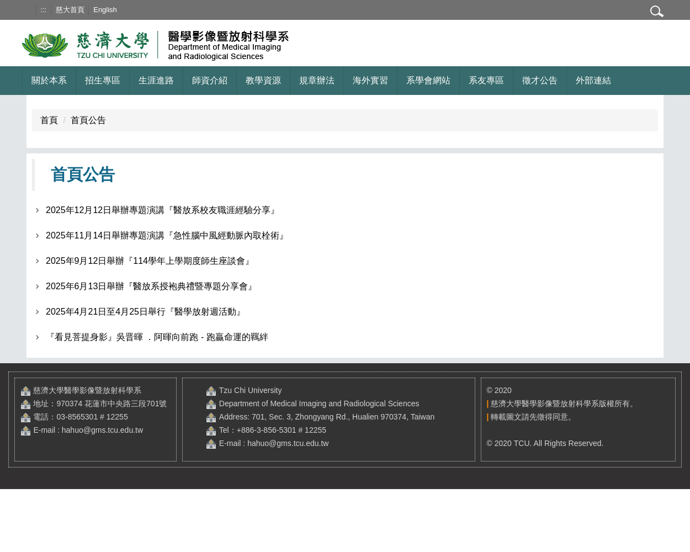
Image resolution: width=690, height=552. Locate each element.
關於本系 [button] (49, 80)
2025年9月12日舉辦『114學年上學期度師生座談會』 (150, 261)
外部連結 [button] (593, 80)
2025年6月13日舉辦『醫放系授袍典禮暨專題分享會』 (151, 286)
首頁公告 (88, 120)
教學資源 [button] (263, 80)
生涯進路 (156, 80)
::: (43, 10)
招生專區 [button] (102, 80)
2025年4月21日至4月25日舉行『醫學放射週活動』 (145, 311)
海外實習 (370, 80)
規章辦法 (317, 80)
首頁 (49, 120)
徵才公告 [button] (540, 80)
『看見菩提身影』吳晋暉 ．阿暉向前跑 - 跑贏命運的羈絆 (157, 337)
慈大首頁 (70, 10)
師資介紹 (209, 80)
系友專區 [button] (486, 80)
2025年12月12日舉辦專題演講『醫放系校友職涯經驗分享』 (162, 210)
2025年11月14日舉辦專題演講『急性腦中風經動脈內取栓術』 (167, 235)
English (104, 10)
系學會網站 (428, 80)
